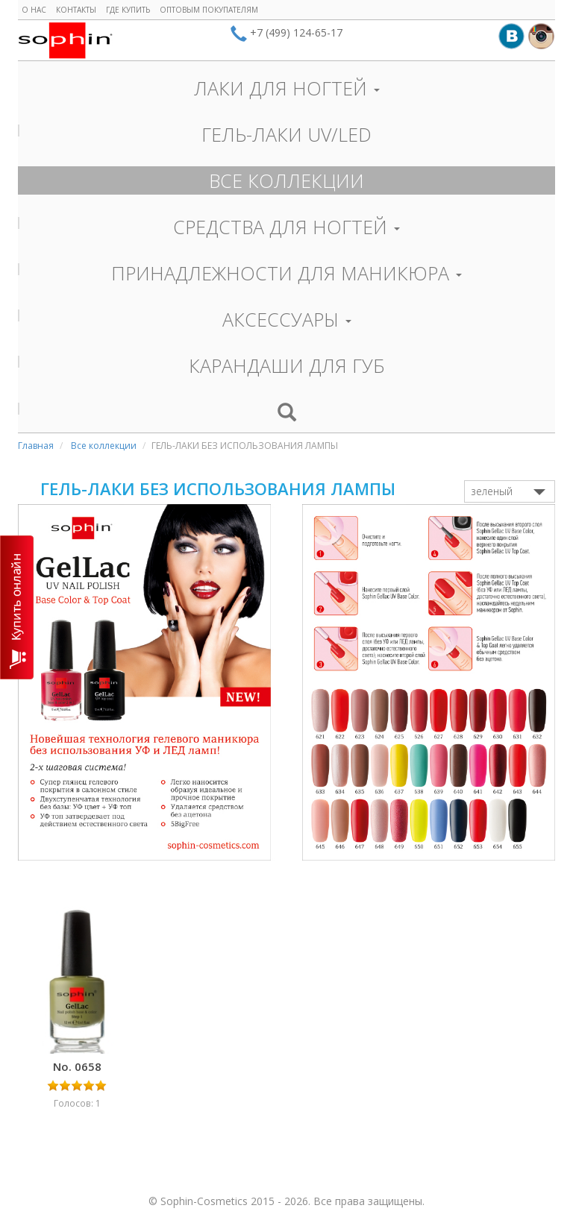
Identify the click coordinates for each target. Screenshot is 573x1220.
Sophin (65, 40)
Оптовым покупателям (209, 9)
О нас (34, 9)
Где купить (128, 9)
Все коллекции (104, 445)
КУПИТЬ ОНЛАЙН (17, 607)
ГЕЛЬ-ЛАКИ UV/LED (286, 134)
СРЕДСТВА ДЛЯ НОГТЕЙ (286, 226)
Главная (36, 445)
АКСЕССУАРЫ (286, 319)
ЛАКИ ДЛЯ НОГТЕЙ (287, 88)
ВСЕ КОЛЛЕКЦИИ (286, 180)
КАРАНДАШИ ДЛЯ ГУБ (287, 365)
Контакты (76, 9)
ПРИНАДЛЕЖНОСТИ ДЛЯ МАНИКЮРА (286, 273)
